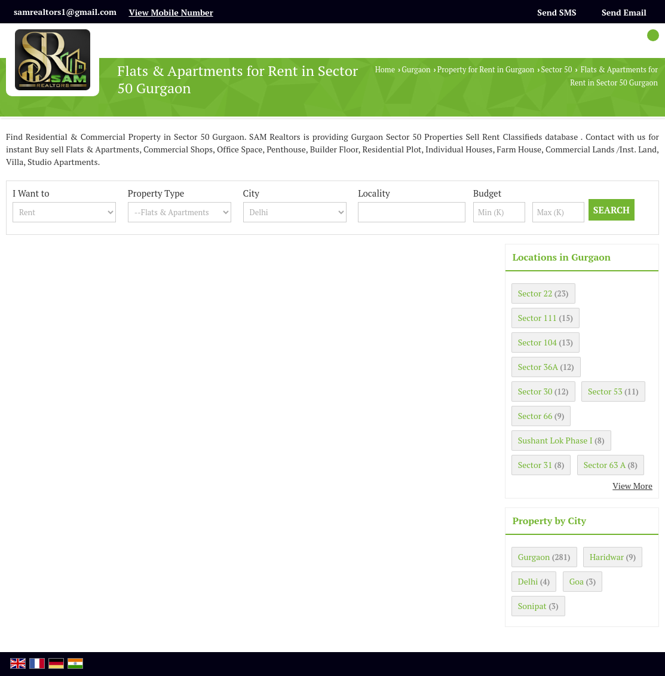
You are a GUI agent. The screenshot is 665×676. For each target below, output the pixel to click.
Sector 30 (535, 391)
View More (632, 485)
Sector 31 (535, 464)
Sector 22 (535, 293)
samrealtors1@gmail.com (65, 11)
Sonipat (532, 605)
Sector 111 (537, 317)
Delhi (528, 581)
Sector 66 (535, 415)
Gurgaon (416, 70)
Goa (576, 581)
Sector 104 (537, 342)
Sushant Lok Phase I (555, 440)
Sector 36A (538, 366)
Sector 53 (605, 391)
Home (385, 70)
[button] (170, 12)
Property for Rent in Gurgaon (485, 70)
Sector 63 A (605, 464)
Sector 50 (556, 70)
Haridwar (607, 556)
